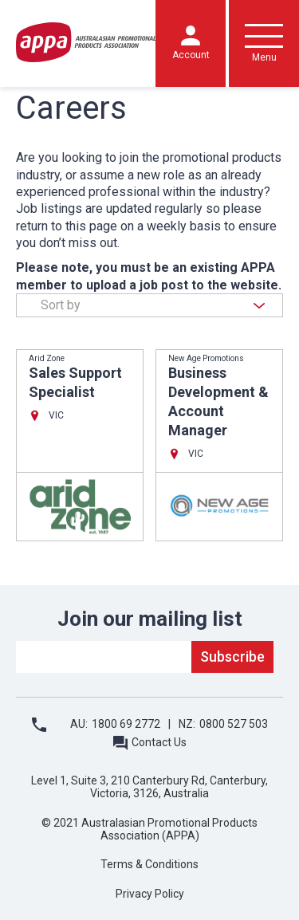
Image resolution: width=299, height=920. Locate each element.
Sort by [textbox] (61, 305)
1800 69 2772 (126, 724)
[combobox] (149, 305)
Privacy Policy (150, 893)
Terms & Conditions (149, 864)
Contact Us (159, 742)
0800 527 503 (233, 724)
